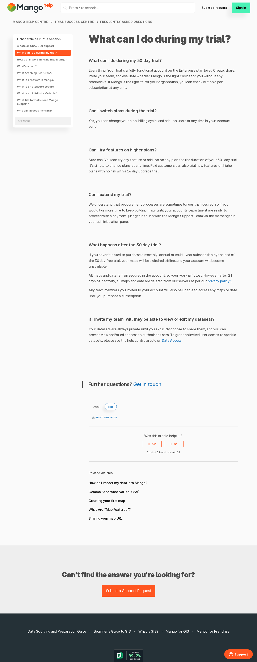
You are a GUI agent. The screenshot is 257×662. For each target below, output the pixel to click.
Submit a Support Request (128, 590)
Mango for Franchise (213, 631)
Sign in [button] (241, 7)
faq (110, 407)
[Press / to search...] (127, 8)
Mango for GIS (177, 631)
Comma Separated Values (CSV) (114, 492)
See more (24, 121)
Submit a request (214, 7)
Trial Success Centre (74, 22)
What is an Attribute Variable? (37, 93)
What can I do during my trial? (37, 52)
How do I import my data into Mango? (42, 59)
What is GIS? (148, 631)
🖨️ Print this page (104, 417)
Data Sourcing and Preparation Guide (57, 631)
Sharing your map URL (106, 518)
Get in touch (147, 384)
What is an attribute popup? (35, 86)
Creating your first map (107, 501)
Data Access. (172, 340)
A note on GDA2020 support (35, 45)
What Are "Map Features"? (34, 73)
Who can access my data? (34, 110)
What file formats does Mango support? (37, 101)
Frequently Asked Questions (126, 22)
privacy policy (218, 281)
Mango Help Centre (30, 22)
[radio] (152, 444)
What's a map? (27, 66)
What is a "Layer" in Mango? (35, 79)
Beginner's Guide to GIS (112, 631)
